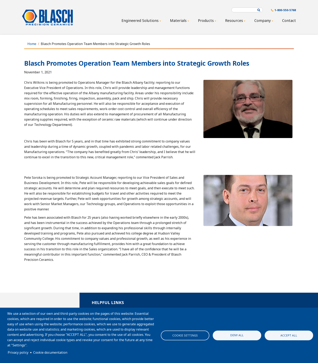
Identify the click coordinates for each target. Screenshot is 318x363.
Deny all (237, 335)
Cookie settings (185, 335)
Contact (289, 20)
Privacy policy (18, 352)
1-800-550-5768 (285, 10)
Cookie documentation (50, 352)
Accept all (288, 335)
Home (31, 44)
